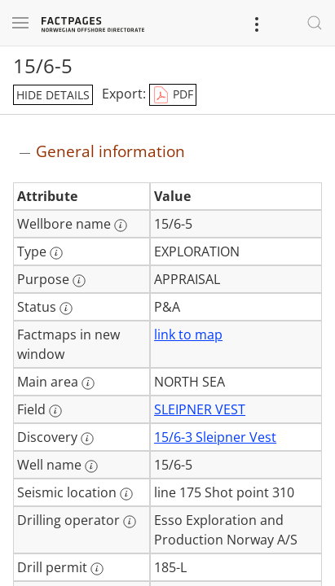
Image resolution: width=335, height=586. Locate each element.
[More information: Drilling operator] (129, 521)
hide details (53, 95)
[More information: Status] (66, 308)
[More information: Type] (56, 253)
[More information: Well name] (91, 466)
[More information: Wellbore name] (120, 225)
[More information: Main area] (88, 383)
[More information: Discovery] (87, 438)
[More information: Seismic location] (126, 494)
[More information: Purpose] (79, 280)
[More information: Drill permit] (97, 568)
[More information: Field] (55, 411)
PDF (172, 95)
